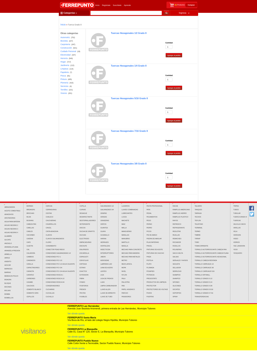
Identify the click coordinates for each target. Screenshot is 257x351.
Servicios (64, 86)
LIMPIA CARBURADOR (108, 286)
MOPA (124, 267)
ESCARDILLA (84, 253)
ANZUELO (8, 243)
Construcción (66, 48)
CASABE (30, 282)
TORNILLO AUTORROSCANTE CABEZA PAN (211, 249)
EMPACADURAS (85, 242)
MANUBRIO (126, 238)
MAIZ (123, 224)
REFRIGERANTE (179, 228)
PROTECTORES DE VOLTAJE (157, 289)
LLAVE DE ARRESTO (107, 293)
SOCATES (176, 289)
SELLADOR (177, 267)
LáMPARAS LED (106, 264)
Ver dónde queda (76, 313)
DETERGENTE (84, 224)
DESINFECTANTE (85, 217)
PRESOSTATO (152, 278)
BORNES (30, 206)
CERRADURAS (51, 209)
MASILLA (125, 246)
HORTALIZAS (105, 246)
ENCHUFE (83, 246)
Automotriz (65, 37)
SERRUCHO (177, 271)
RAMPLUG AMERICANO (181, 209)
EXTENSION (83, 275)
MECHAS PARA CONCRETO (132, 249)
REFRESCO (177, 224)
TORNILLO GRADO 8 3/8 (203, 286)
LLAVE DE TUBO (106, 296)
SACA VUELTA (178, 253)
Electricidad (65, 55)
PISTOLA (150, 260)
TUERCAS (237, 220)
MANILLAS (125, 235)
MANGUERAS (126, 231)
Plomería (64, 83)
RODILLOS (176, 246)
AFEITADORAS (9, 218)
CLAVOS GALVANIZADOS (55, 238)
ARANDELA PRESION (12, 250)
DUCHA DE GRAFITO (87, 231)
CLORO (48, 242)
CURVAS (82, 209)
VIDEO (235, 238)
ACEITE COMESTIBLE (12, 211)
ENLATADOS (84, 249)
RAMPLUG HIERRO (180, 213)
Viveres (63, 93)
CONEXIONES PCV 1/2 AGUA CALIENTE (60, 264)
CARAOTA (30, 271)
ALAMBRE (8, 236)
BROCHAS (30, 213)
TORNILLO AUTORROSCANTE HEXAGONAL (211, 257)
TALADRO (198, 206)
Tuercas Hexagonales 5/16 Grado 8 (129, 98)
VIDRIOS (236, 242)
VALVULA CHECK (239, 224)
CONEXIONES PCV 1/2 (54, 260)
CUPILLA (82, 206)
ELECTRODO (84, 238)
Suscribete (117, 5)
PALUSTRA (125, 282)
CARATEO (30, 275)
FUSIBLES (83, 296)
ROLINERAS (177, 249)
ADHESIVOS (8, 214)
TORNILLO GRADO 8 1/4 (203, 282)
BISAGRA (7, 279)
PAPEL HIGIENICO (128, 289)
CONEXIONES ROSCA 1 (54, 275)
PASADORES (126, 296)
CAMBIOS (30, 257)
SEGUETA (176, 264)
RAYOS (175, 220)
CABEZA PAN (31, 224)
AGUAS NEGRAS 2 (11, 225)
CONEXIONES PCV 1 (53, 257)
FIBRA (81, 278)
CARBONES (31, 278)
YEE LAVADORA (239, 246)
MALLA (124, 228)
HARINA (103, 238)
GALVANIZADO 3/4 (107, 209)
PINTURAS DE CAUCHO (155, 253)
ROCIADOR (177, 242)
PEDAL (149, 213)
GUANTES (104, 228)
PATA (148, 209)
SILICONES (177, 286)
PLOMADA (150, 267)
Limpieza (64, 69)
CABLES (30, 231)
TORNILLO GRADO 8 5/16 (204, 289)
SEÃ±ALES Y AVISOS (180, 260)
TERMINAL (199, 228)
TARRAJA (198, 213)
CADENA (30, 238)
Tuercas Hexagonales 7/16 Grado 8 (129, 131)
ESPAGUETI (83, 257)
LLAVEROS (125, 206)
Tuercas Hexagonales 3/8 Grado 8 (129, 163)
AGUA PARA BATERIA (12, 221)
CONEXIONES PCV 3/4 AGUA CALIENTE (60, 271)
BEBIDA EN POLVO (11, 276)
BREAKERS (31, 209)
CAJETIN (30, 246)
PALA (123, 278)
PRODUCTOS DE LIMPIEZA (156, 282)
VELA (235, 231)
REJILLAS (176, 235)
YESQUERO (237, 253)
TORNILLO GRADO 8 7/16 (204, 293)
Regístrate (106, 5)
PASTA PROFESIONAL (155, 206)
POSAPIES (150, 271)
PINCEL (149, 246)
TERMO (197, 231)
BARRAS (7, 272)
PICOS (149, 231)
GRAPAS (103, 213)
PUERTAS (150, 296)
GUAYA (103, 231)
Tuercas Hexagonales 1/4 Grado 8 (129, 66)
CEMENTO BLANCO (34, 289)
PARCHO (125, 293)
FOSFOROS (83, 286)
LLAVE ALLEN (105, 289)
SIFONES (176, 282)
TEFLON (198, 220)
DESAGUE (83, 213)
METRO (124, 260)
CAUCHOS (30, 286)
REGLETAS (177, 231)
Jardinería (64, 65)
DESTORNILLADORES (87, 220)
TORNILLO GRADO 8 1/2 (203, 278)
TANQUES (198, 209)
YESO (235, 249)
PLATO (149, 264)
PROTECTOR (151, 286)
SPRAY (175, 296)
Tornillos (64, 90)
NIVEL (124, 271)
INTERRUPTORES (107, 253)
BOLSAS (7, 290)
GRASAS (103, 217)
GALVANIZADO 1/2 (107, 206)
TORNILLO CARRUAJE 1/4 (204, 264)
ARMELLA (8, 254)
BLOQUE (7, 283)
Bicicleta (64, 41)
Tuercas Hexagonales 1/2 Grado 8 (129, 33)
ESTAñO (82, 267)
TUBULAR (237, 213)
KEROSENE (104, 260)
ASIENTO (7, 261)
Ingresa (184, 13)
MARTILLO (125, 242)
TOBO (197, 242)
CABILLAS (30, 228)
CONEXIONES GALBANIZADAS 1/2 (58, 253)
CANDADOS (31, 260)
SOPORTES (177, 293)
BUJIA (29, 217)
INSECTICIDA (105, 249)
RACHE (175, 206)
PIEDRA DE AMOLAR (154, 238)
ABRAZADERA (9, 207)
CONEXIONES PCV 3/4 (54, 267)
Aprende (127, 5)
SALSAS (176, 257)
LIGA (102, 275)
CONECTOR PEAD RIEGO (55, 249)
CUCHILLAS (50, 293)
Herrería (64, 58)
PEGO (149, 220)
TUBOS (236, 209)
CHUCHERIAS (51, 220)
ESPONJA (83, 264)
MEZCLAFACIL (127, 264)
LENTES (103, 271)
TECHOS (198, 217)
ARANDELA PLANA (11, 247)
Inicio (97, 5)
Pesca (63, 76)
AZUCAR (7, 265)
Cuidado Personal (68, 51)
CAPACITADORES (33, 267)
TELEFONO (199, 224)
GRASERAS (104, 220)
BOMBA (7, 294)
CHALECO (49, 217)
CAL (28, 249)
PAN (123, 286)
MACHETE (125, 220)
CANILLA (30, 264)
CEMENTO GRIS (32, 293)
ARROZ (7, 258)
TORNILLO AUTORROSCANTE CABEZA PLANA (212, 253)
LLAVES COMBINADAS (130, 209)
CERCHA (49, 206)
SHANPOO (176, 278)
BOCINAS (7, 287)
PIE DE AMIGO (152, 235)
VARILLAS (237, 228)
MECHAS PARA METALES (131, 257)
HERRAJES (104, 242)
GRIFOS (103, 224)
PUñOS (149, 293)
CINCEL (48, 228)
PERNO (149, 224)
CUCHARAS (50, 289)
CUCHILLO (50, 296)
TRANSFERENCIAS (202, 296)
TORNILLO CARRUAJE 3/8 (204, 267)
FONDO (82, 282)
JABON (103, 257)
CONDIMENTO (51, 246)
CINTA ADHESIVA (52, 231)
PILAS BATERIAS (153, 242)
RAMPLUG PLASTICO (180, 217)
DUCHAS (82, 235)
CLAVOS (49, 235)
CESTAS (49, 213)
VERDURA (237, 235)
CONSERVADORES (53, 286)
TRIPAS (236, 206)
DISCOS (82, 228)
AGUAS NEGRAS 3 (11, 229)
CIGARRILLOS (51, 224)
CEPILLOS (30, 296)
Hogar (63, 62)
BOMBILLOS (8, 298)
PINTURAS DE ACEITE (155, 249)
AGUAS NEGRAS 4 (11, 232)
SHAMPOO (176, 275)
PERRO (149, 228)
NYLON (124, 275)
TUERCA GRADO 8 (240, 217)
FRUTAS (82, 293)
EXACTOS (83, 271)
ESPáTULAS (83, 260)
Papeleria (64, 72)
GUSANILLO (104, 235)
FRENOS (82, 289)
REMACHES (177, 238)
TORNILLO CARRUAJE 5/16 (205, 271)
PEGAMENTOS (152, 217)
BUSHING (30, 220)
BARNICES (8, 269)
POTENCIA (150, 275)
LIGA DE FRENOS (106, 278)
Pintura (63, 79)
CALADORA (31, 253)
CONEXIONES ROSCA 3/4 (55, 282)
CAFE (29, 242)
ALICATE (7, 240)
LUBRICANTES (127, 213)
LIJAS (102, 282)
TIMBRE (198, 235)
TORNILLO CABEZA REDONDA (206, 260)
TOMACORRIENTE (201, 246)
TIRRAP (197, 238)
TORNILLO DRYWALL (202, 275)
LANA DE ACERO (106, 267)
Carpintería (65, 44)
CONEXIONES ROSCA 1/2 (55, 278)
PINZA (149, 257)
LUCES (124, 217)
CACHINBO (31, 235)
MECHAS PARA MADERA (131, 253)
